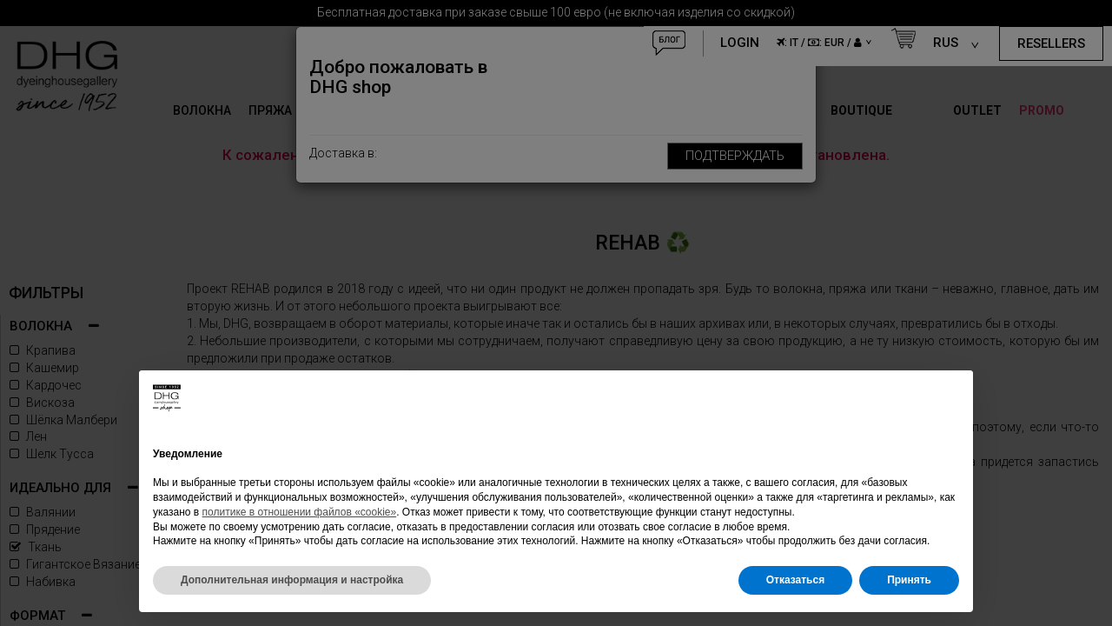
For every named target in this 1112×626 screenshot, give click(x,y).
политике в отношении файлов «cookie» (299, 512)
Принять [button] (909, 580)
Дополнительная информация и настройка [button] (292, 580)
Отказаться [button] (795, 580)
